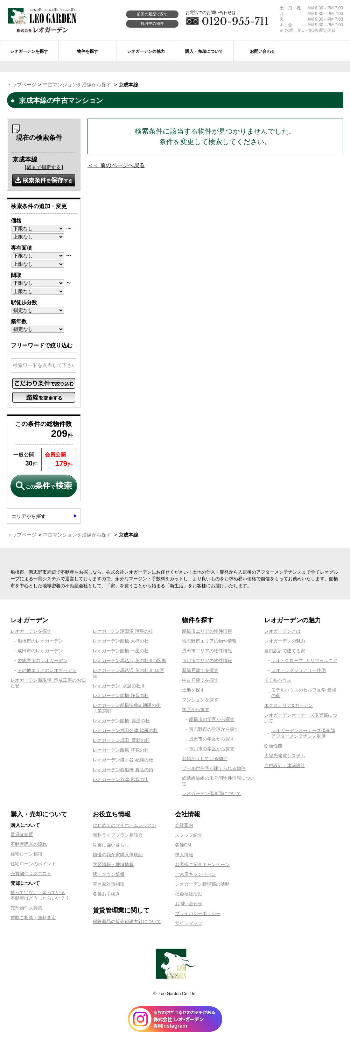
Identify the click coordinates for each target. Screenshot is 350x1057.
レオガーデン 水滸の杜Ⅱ (119, 685)
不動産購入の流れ (28, 844)
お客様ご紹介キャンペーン (202, 864)
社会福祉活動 (188, 893)
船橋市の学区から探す (211, 719)
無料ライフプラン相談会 (118, 835)
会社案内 (184, 825)
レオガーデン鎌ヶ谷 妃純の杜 (123, 759)
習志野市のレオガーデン (43, 660)
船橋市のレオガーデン (40, 641)
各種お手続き (106, 893)
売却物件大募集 (26, 907)
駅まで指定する (44, 167)
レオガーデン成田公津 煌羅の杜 (125, 730)
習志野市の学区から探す (214, 729)
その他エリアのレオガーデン (47, 670)
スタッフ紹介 (188, 835)
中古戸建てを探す (200, 680)
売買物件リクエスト (30, 873)
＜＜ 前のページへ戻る (116, 165)
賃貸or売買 (21, 834)
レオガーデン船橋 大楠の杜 (121, 641)
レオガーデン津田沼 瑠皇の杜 (123, 631)
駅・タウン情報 (109, 874)
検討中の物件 (152, 23)
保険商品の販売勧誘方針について (127, 921)
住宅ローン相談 (26, 854)
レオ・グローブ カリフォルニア (304, 660)
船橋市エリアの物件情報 (207, 631)
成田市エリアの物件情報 (207, 650)
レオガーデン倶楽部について (211, 793)
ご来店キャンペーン (195, 874)
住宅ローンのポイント (33, 863)
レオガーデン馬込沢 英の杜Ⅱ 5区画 (129, 660)
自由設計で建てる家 (284, 650)
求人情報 (184, 854)
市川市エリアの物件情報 (207, 660)
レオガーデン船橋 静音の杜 (121, 695)
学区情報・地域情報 (113, 864)
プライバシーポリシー (197, 913)
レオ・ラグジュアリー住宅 (298, 670)
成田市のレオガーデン (40, 650)
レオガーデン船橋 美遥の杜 (121, 720)
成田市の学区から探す (211, 739)
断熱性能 (273, 746)
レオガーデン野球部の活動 (202, 884)
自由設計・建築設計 (284, 765)
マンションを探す (200, 699)
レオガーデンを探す (30, 631)
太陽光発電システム (284, 755)
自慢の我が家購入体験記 (118, 854)
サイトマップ (188, 923)
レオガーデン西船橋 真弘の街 (123, 769)
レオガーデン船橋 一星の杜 (121, 650)
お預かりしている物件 (204, 758)
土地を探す (193, 690)
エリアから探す (29, 516)
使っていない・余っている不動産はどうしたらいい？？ (40, 895)
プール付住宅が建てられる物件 (214, 768)
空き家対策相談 (109, 884)
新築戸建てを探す (200, 670)
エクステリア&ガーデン (288, 705)
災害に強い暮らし (111, 844)
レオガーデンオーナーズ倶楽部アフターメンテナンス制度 (303, 733)
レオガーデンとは (282, 631)
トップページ (21, 84)
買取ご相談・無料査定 (33, 917)
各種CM (183, 844)
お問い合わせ (188, 903)
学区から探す (195, 709)
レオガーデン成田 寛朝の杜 (121, 740)
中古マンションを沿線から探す (77, 84)
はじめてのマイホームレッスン (124, 825)
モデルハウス (278, 680)
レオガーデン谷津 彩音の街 (121, 779)
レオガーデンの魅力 (284, 641)
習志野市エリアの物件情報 (209, 641)
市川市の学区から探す (211, 748)
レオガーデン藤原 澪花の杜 (121, 750)
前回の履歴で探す (152, 14)
